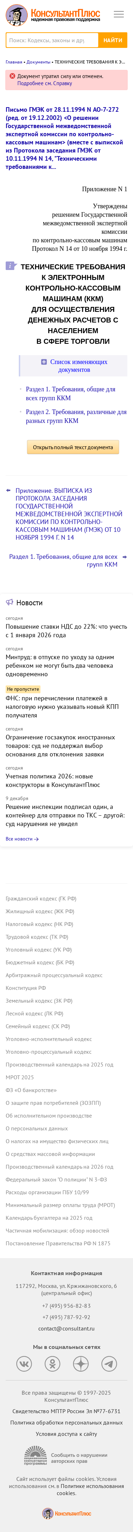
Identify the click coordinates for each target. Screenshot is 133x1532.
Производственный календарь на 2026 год (59, 1166)
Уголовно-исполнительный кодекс (49, 1038)
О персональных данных (37, 1128)
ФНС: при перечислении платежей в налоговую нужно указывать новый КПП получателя (62, 706)
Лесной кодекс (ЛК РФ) (34, 1013)
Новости (29, 602)
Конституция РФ (26, 987)
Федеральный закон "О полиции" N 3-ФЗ (56, 1179)
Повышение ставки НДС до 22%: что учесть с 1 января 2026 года (66, 630)
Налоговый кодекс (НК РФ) (39, 923)
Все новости (19, 839)
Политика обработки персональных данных (66, 1422)
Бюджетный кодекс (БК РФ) (40, 962)
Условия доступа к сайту (66, 1433)
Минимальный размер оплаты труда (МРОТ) (60, 1204)
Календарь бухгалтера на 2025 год (49, 1217)
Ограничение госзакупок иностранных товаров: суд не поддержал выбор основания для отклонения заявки (60, 745)
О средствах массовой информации (50, 1153)
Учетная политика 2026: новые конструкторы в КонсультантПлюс (53, 780)
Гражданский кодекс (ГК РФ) (41, 898)
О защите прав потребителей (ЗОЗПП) (53, 1102)
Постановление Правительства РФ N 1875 (58, 1243)
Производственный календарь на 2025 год (59, 1064)
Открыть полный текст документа (73, 447)
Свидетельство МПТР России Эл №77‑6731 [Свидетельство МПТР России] (66, 1411)
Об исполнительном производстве (49, 1115)
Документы (38, 62)
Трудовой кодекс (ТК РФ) (37, 936)
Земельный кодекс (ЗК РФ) (39, 1000)
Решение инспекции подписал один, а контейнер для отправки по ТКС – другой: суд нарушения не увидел (65, 815)
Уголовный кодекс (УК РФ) (39, 949)
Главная (14, 62)
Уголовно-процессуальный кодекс (49, 1051)
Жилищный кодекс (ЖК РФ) (40, 911)
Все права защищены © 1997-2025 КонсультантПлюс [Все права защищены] (66, 1396)
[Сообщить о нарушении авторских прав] (66, 1455)
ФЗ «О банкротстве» (31, 1089)
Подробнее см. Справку (44, 83)
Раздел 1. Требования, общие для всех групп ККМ (63, 560)
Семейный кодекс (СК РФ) (38, 1026)
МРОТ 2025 (20, 1077)
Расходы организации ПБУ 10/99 (47, 1192)
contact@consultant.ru (66, 1328)
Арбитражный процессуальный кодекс (54, 975)
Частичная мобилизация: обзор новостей (57, 1230)
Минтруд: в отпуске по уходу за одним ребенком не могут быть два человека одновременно (60, 665)
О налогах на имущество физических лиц (57, 1141)
